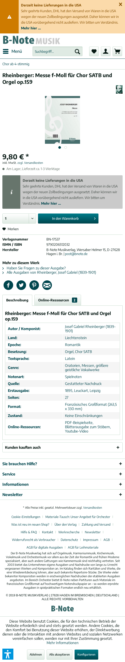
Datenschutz (69, 540)
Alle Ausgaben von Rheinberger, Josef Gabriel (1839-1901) (49, 272)
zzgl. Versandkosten (30, 163)
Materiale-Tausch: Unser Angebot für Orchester (77, 517)
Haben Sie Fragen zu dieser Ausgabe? (34, 268)
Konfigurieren (86, 654)
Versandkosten (92, 507)
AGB (106, 540)
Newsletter (93, 532)
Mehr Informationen (63, 643)
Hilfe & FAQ (29, 532)
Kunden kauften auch (23, 447)
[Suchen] (77, 51)
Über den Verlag (65, 524)
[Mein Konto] (105, 51)
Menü (12, 51)
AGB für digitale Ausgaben (45, 547)
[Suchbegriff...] (57, 51)
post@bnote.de (76, 254)
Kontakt (47, 532)
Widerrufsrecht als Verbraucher (33, 540)
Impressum (90, 540)
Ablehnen (36, 654)
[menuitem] (12, 51)
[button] (7, 654)
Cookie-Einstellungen (25, 517)
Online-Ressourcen (57, 300)
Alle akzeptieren (59, 654)
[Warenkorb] (117, 51)
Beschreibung (17, 300)
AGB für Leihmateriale (83, 547)
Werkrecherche (69, 532)
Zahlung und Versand (96, 524)
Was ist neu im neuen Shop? (30, 524)
